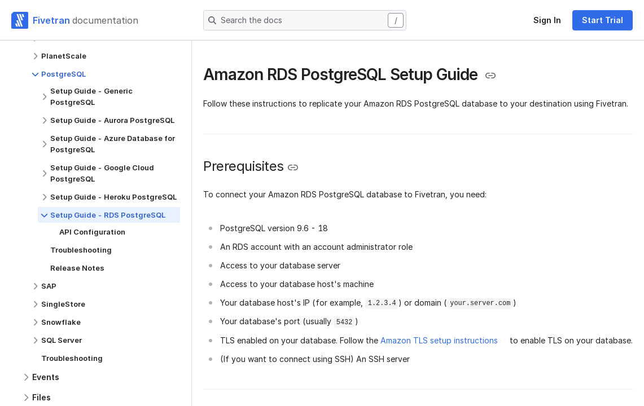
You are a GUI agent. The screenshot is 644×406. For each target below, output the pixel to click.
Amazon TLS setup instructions (439, 340)
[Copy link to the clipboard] (490, 75)
